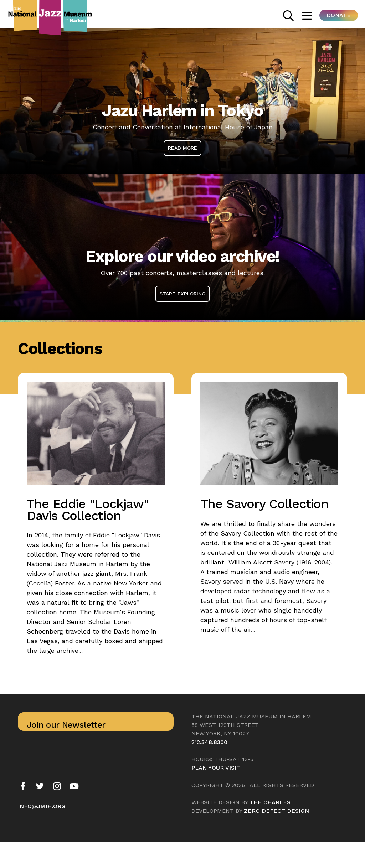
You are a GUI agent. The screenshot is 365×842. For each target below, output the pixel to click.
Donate (339, 15)
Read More (182, 148)
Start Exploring (182, 293)
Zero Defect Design (276, 810)
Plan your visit (215, 767)
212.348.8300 (209, 742)
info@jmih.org (42, 806)
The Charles (270, 802)
